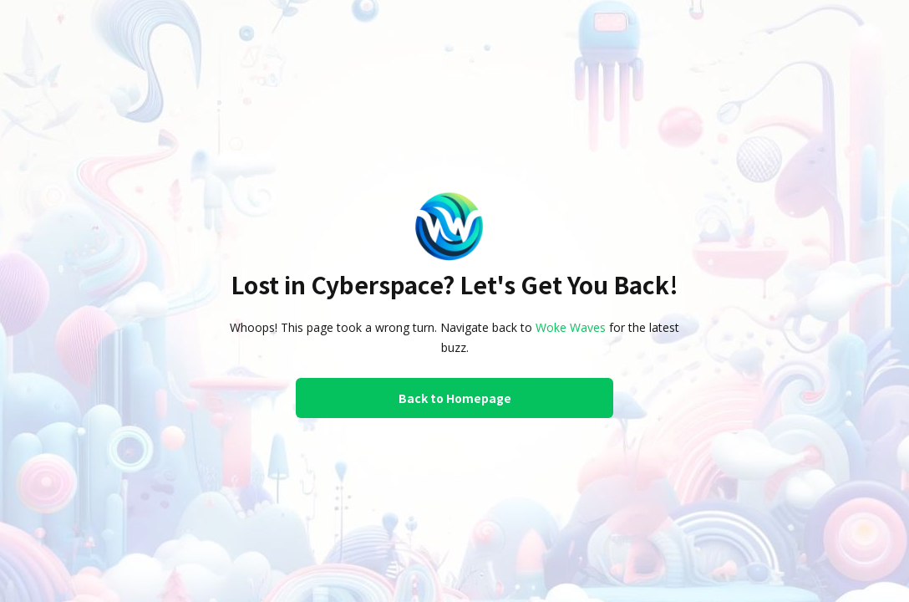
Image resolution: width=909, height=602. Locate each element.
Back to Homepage (455, 398)
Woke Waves (571, 327)
